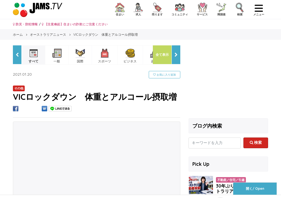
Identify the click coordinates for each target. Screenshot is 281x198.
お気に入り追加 (164, 74)
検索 (256, 142)
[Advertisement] (228, 79)
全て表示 (162, 55)
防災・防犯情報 (25, 24)
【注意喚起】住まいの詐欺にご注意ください (75, 24)
